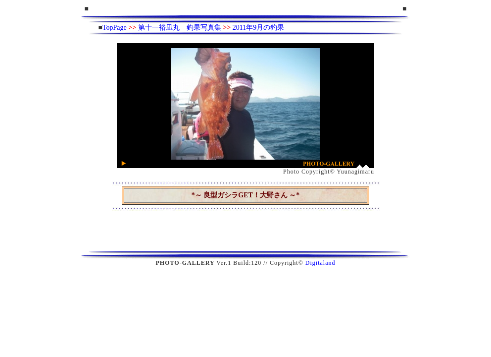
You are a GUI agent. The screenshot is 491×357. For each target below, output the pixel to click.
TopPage (114, 27)
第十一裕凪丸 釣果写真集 (179, 27)
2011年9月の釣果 (258, 27)
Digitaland (320, 262)
